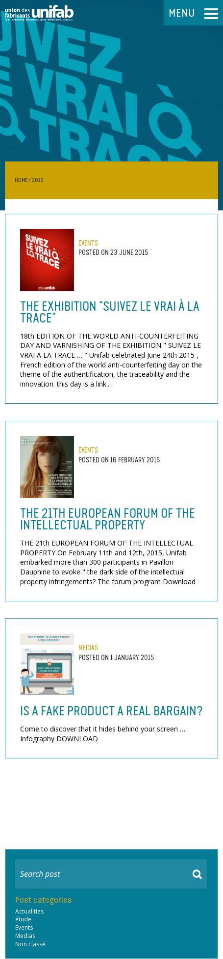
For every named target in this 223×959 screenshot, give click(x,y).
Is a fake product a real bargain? (111, 711)
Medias (88, 648)
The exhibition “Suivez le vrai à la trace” (109, 312)
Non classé (30, 944)
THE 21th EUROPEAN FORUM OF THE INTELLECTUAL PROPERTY (107, 519)
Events (88, 243)
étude (23, 919)
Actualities (29, 911)
